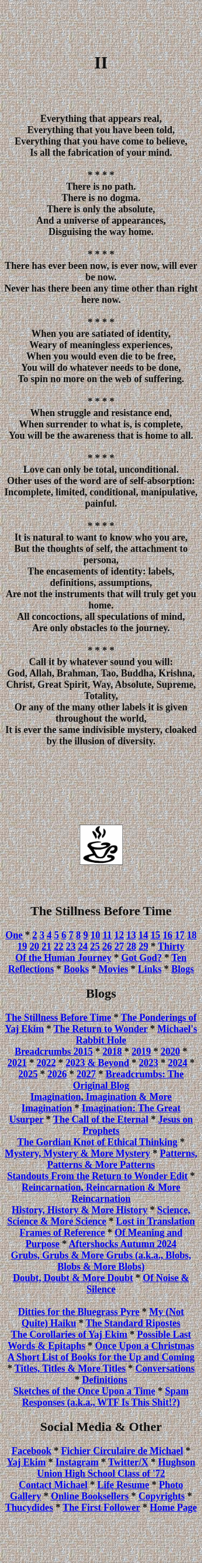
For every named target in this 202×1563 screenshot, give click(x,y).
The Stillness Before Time (58, 1017)
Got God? (141, 957)
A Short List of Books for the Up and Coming (101, 1357)
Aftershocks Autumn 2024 (123, 1244)
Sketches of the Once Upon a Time (84, 1391)
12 (119, 935)
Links (150, 969)
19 (22, 946)
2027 (86, 1074)
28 (131, 946)
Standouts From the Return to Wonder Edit (97, 1176)
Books (76, 969)
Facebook (32, 1451)
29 (143, 946)
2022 (46, 1062)
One (14, 935)
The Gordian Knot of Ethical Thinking (97, 1142)
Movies (113, 969)
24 (83, 946)
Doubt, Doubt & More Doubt (73, 1277)
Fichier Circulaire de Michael (122, 1451)
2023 (148, 1062)
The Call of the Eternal (100, 1119)
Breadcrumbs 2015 (54, 1051)
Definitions (104, 1379)
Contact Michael (53, 1484)
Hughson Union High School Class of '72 (116, 1468)
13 (131, 935)
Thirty (171, 946)
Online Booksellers (90, 1496)
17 (180, 935)
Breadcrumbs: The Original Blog (128, 1080)
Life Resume (123, 1484)
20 (34, 946)
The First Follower (101, 1507)
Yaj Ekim (26, 1462)
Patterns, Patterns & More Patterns (122, 1159)
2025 (28, 1074)
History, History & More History (80, 1210)
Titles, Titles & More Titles (70, 1368)
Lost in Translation (155, 1221)
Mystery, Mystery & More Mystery (77, 1153)
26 (107, 946)
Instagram (77, 1462)
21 (46, 946)
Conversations (164, 1368)
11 (107, 935)
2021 (17, 1062)
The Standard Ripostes (133, 1323)
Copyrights (161, 1496)
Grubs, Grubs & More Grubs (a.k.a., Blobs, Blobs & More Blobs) (101, 1261)
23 (70, 946)
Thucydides (29, 1507)
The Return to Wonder (100, 1028)
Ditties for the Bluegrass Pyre (79, 1311)
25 (95, 946)
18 (192, 935)
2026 (57, 1074)
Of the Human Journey (63, 957)
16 (167, 935)
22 (59, 946)
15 (156, 935)
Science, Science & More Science (98, 1216)
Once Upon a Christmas (144, 1345)
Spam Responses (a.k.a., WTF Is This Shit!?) (105, 1397)
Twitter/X (128, 1462)
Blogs (182, 969)
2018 (112, 1051)
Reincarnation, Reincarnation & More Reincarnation (101, 1193)
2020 (170, 1051)
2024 (177, 1062)
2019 (141, 1051)
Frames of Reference (62, 1232)
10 (95, 935)
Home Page (173, 1507)
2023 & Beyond (97, 1062)
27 (119, 946)
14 (143, 935)
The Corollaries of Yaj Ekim (69, 1334)
